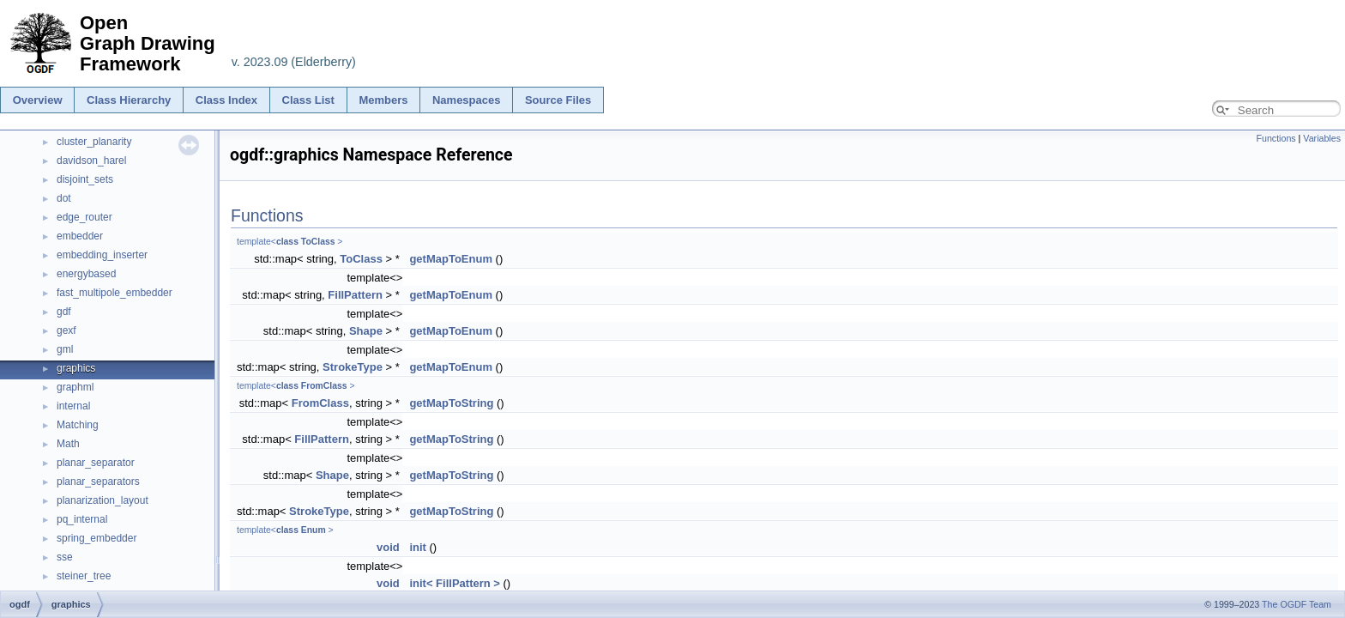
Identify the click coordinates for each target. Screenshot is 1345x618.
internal (73, 406)
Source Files (558, 100)
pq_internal (82, 519)
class (287, 241)
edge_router (84, 217)
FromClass (324, 386)
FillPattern (355, 294)
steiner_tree (84, 576)
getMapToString (451, 403)
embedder (80, 236)
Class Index (226, 100)
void (388, 547)
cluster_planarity (94, 142)
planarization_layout (102, 500)
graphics (76, 368)
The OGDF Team (1296, 604)
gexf (66, 330)
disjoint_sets (85, 179)
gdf (64, 312)
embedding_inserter (102, 255)
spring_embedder (96, 538)
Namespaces (466, 100)
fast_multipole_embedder (114, 293)
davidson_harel (91, 160)
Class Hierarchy (129, 100)
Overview (38, 100)
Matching (78, 425)
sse (65, 557)
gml (65, 349)
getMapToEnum (450, 258)
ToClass (318, 241)
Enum (313, 530)
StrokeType (353, 366)
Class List (308, 100)
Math (68, 444)
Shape (366, 330)
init (417, 547)
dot (64, 198)
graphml (75, 387)
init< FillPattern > (454, 583)
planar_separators (98, 482)
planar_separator (96, 463)
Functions (1275, 138)
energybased (86, 274)
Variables (1322, 138)
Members (383, 100)
